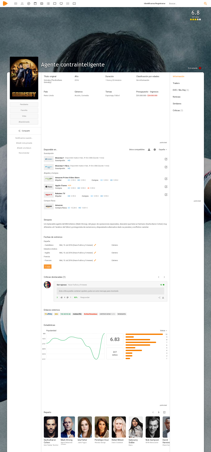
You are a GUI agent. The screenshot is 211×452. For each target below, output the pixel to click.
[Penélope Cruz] (103, 431)
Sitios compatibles (137, 149)
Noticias (176, 97)
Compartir (24, 131)
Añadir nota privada (24, 143)
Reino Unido (49, 95)
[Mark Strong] (69, 431)
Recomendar (24, 153)
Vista (24, 116)
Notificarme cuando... (24, 138)
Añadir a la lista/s (24, 148)
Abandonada (24, 122)
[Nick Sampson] (154, 431)
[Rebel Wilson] (120, 431)
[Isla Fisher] (86, 431)
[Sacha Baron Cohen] (52, 431)
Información (178, 76)
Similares (177, 103)
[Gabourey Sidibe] (137, 431)
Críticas (178, 110)
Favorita (24, 110)
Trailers (176, 83)
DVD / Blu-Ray (181, 90)
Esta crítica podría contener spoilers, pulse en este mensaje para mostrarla (88, 291)
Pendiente (24, 104)
